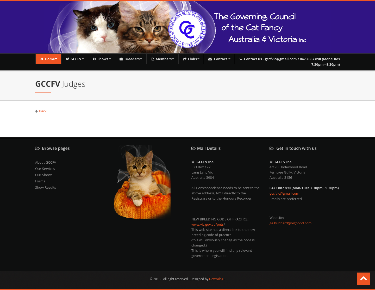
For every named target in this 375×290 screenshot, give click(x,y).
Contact (219, 59)
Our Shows (43, 174)
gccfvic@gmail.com (284, 193)
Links (191, 59)
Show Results (45, 187)
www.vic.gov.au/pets (207, 224)
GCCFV (74, 59)
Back (43, 111)
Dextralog (216, 279)
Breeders (130, 59)
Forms (40, 181)
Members (162, 59)
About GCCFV (45, 162)
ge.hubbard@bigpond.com (290, 223)
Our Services (45, 168)
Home (48, 59)
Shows (101, 59)
